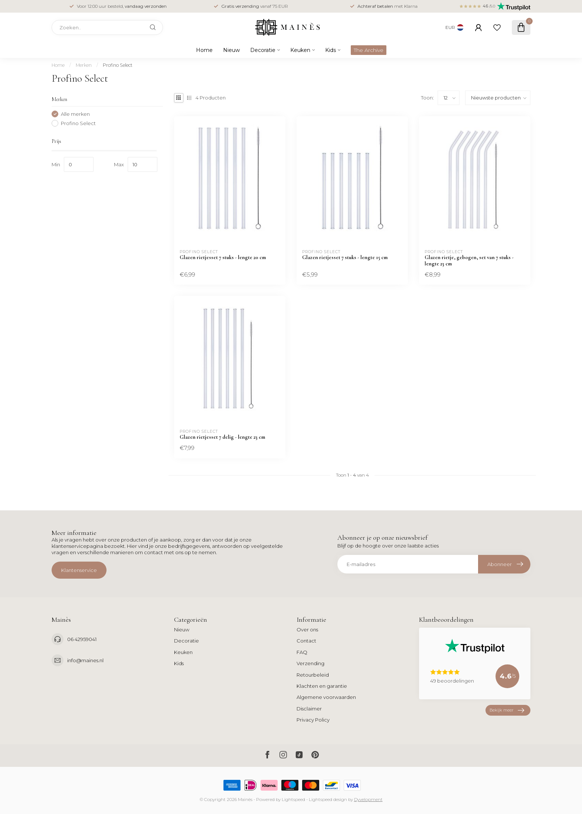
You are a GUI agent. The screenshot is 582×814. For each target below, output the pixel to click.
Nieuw (231, 50)
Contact (306, 641)
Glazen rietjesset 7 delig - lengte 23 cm (222, 437)
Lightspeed (293, 799)
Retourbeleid (313, 675)
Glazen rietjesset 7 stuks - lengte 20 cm (223, 257)
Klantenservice (79, 570)
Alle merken (75, 114)
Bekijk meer (507, 710)
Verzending (310, 663)
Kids (330, 50)
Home (204, 50)
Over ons (307, 629)
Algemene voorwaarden (326, 697)
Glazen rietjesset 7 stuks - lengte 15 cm (345, 257)
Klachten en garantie (322, 686)
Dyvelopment (368, 799)
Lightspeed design (328, 799)
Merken (84, 65)
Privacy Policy (313, 720)
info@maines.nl (85, 660)
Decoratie (262, 50)
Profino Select (118, 65)
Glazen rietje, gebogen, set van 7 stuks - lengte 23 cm (469, 260)
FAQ (302, 652)
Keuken (300, 50)
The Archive (368, 50)
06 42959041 (82, 639)
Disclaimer (309, 709)
